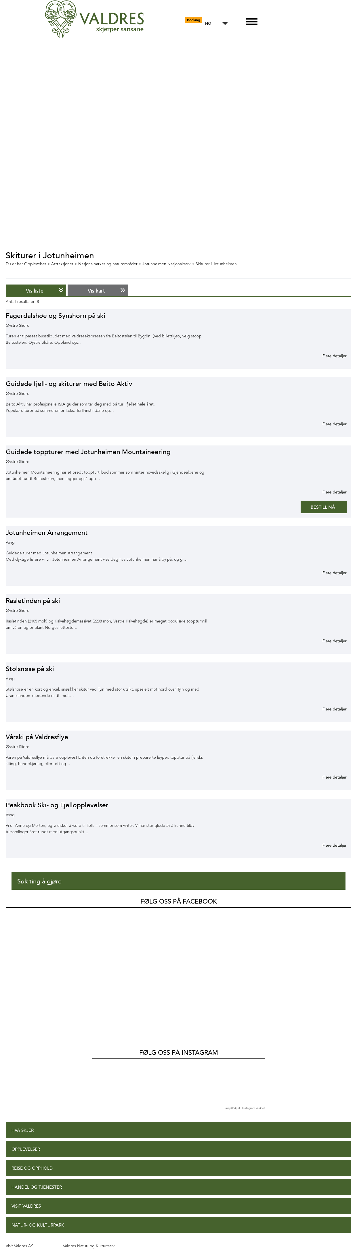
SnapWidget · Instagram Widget (245, 992)
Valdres (13, 917)
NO (208, 24)
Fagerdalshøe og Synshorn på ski (55, 316)
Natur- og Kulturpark (38, 1109)
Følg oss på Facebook (178, 901)
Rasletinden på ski (33, 601)
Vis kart (96, 291)
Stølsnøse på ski (30, 669)
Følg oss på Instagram (178, 937)
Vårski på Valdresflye (37, 737)
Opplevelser (26, 1033)
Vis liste (34, 291)
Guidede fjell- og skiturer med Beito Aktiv (69, 384)
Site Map (21, 1230)
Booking (193, 20)
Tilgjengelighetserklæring (44, 1192)
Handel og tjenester (37, 1071)
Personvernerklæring (38, 1211)
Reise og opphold (32, 1052)
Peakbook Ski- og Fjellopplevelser (57, 805)
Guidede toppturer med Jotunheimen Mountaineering (88, 452)
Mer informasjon (328, 356)
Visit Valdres (26, 1090)
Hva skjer (23, 1014)
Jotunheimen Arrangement (47, 533)
